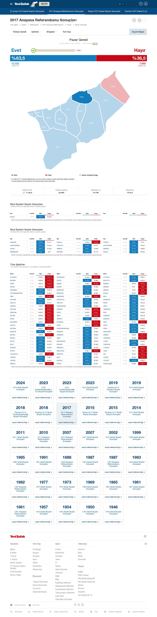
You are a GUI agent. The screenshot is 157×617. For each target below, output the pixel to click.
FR (129, 4)
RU (133, 4)
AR (126, 4)
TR (120, 4)
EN (123, 4)
